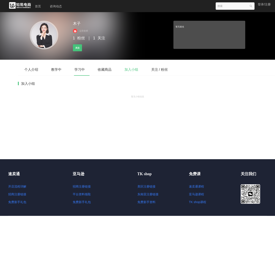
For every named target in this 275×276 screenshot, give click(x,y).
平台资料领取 (82, 194)
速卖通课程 (196, 186)
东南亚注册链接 (148, 194)
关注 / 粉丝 (159, 69)
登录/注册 (264, 4)
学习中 (79, 69)
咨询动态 (56, 6)
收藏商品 (105, 69)
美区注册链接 (146, 186)
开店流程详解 (17, 186)
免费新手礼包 (17, 202)
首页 (38, 6)
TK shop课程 (197, 202)
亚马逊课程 (196, 194)
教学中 (56, 69)
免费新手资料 (146, 202)
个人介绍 (31, 69)
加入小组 (131, 69)
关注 (77, 48)
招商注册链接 (17, 194)
